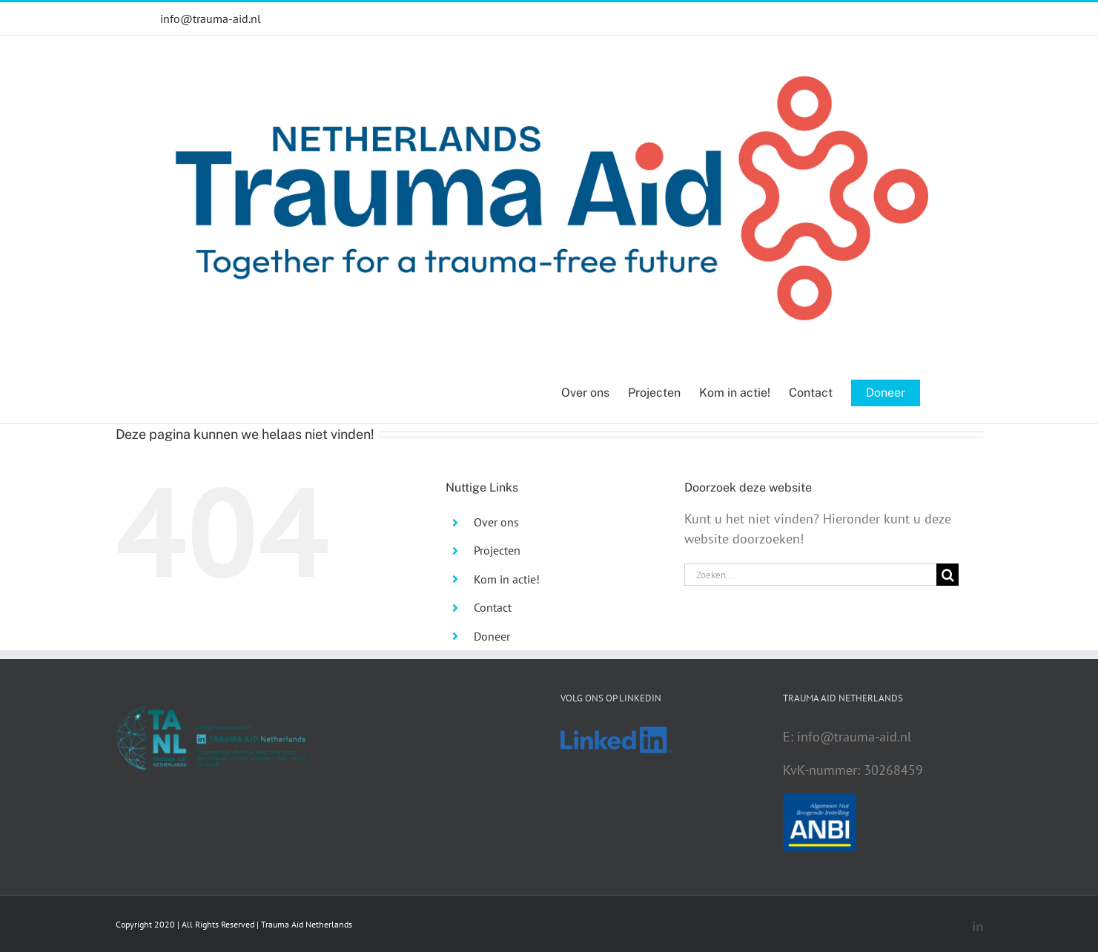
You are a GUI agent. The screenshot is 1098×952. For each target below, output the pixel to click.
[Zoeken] (947, 574)
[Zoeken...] (810, 574)
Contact (493, 607)
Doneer (492, 636)
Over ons (496, 522)
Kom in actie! (507, 579)
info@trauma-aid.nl (210, 18)
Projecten (497, 550)
